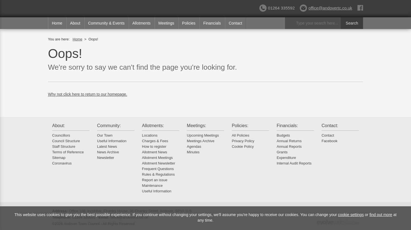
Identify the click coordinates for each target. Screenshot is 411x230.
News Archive (108, 152)
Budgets (283, 135)
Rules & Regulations (158, 174)
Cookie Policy (243, 146)
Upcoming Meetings (203, 135)
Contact (235, 23)
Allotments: (153, 125)
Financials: (287, 125)
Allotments (141, 23)
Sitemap (59, 158)
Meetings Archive (200, 141)
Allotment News (154, 152)
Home (57, 23)
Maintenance (152, 185)
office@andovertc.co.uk (326, 8)
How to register (154, 146)
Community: (109, 125)
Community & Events (106, 23)
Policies (188, 23)
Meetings (166, 23)
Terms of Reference (68, 152)
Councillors (61, 135)
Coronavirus (62, 163)
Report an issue (154, 180)
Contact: (329, 125)
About (75, 23)
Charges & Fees (155, 141)
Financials (212, 23)
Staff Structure (63, 146)
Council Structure (66, 141)
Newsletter (105, 158)
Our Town (104, 135)
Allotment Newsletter (158, 163)
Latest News (107, 146)
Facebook (329, 141)
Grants (282, 152)
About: (58, 125)
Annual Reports (289, 146)
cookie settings (351, 214)
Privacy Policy (243, 141)
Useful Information (112, 141)
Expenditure (286, 158)
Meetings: (196, 125)
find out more (380, 214)
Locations (150, 135)
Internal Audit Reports (294, 163)
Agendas (194, 146)
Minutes (193, 152)
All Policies (240, 135)
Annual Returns (289, 141)
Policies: (240, 125)
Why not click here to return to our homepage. (87, 94)
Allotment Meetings (157, 158)
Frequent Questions (158, 169)
